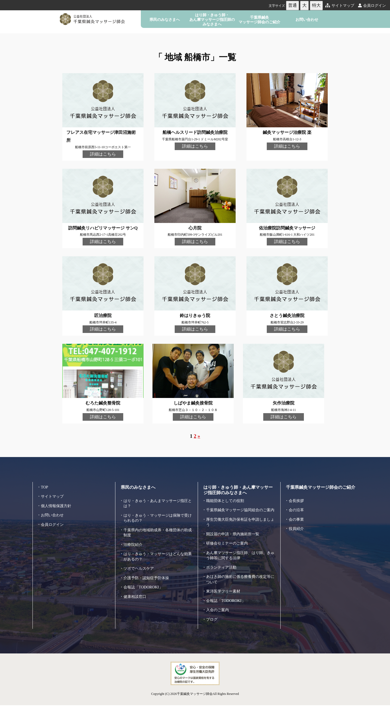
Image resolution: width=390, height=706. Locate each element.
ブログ (212, 623)
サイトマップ (339, 6)
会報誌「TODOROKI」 (144, 585)
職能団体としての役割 (226, 499)
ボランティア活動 (222, 571)
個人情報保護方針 (57, 504)
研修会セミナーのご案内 (228, 547)
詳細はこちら (103, 154)
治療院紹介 (133, 542)
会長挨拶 (297, 499)
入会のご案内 (218, 613)
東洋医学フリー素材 (224, 594)
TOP (44, 485)
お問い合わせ (306, 19)
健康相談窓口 (135, 594)
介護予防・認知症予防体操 (147, 576)
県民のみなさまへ (165, 19)
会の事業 (297, 517)
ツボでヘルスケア (139, 567)
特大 (316, 5)
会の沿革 (297, 508)
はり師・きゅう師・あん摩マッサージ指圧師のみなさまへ (212, 20)
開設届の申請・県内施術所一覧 (234, 537)
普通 (292, 5)
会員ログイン (372, 6)
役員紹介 (297, 527)
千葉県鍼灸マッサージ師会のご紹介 (259, 19)
